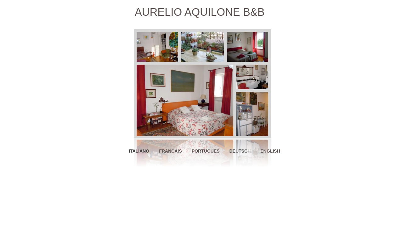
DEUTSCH (240, 151)
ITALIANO (139, 151)
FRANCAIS (170, 151)
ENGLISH (270, 151)
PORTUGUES (206, 151)
